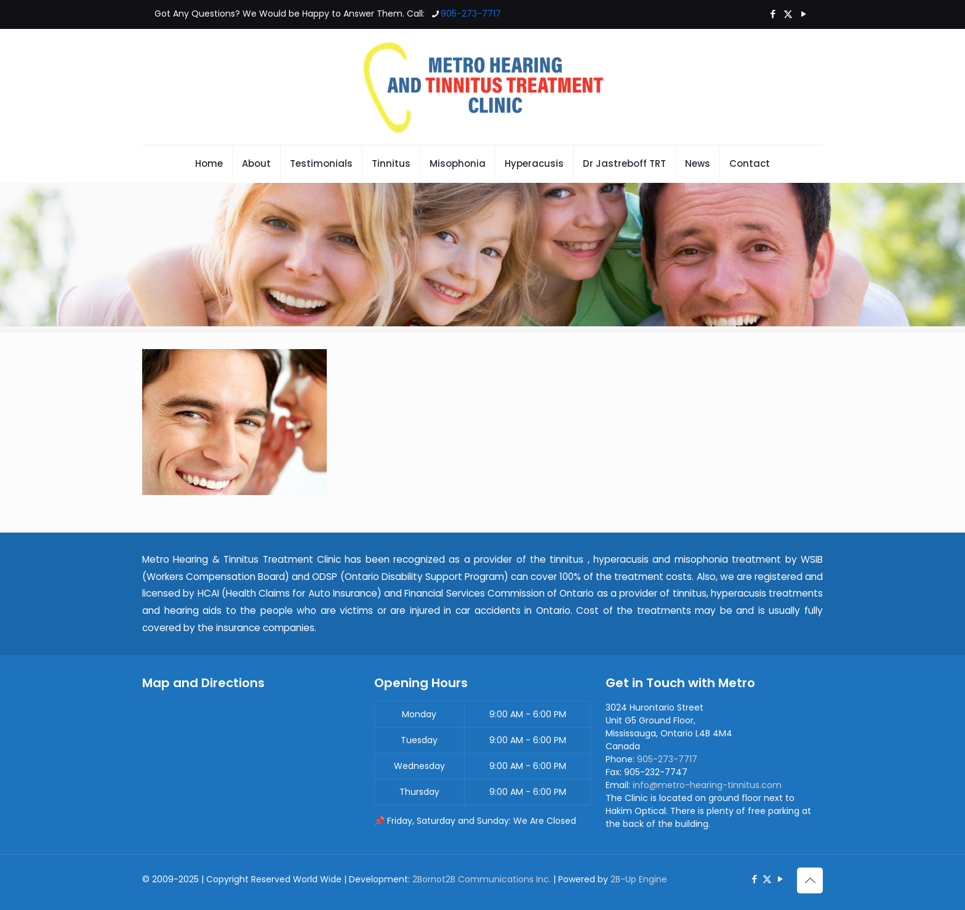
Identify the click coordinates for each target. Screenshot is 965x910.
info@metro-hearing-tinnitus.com (707, 785)
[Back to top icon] (810, 880)
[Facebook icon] (772, 13)
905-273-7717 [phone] (471, 13)
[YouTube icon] (803, 13)
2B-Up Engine (639, 879)
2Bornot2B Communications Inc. (481, 879)
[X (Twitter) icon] (788, 13)
